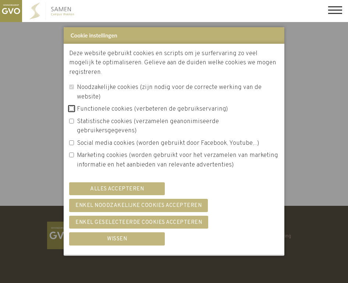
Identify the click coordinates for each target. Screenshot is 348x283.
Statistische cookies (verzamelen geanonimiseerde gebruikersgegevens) (148, 126)
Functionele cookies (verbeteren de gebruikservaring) (152, 109)
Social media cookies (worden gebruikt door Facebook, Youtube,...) (168, 143)
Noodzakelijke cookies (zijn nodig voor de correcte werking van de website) (169, 92)
